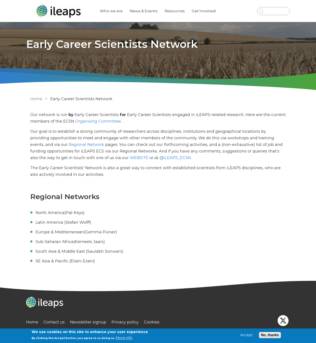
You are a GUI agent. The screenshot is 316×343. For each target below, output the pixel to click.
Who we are (114, 11)
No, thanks (270, 335)
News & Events (147, 11)
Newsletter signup (92, 322)
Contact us (57, 322)
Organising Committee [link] (97, 121)
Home (36, 98)
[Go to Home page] (63, 11)
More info (124, 338)
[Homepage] (158, 303)
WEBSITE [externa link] (122, 157)
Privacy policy (128, 322)
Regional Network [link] (55, 144)
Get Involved (207, 11)
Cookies (155, 322)
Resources (178, 11)
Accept (246, 335)
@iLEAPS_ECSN (158, 157)
